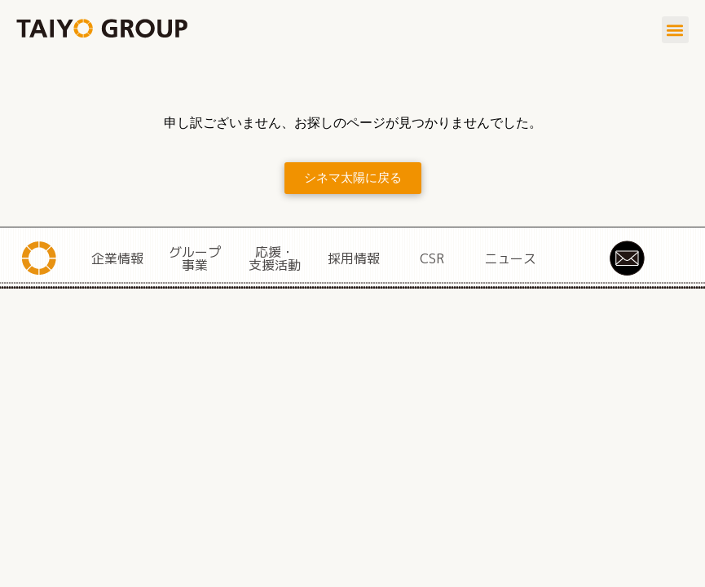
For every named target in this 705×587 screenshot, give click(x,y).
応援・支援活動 (275, 258)
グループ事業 (195, 258)
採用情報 (354, 258)
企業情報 (117, 258)
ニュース (510, 258)
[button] (675, 29)
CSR (432, 258)
